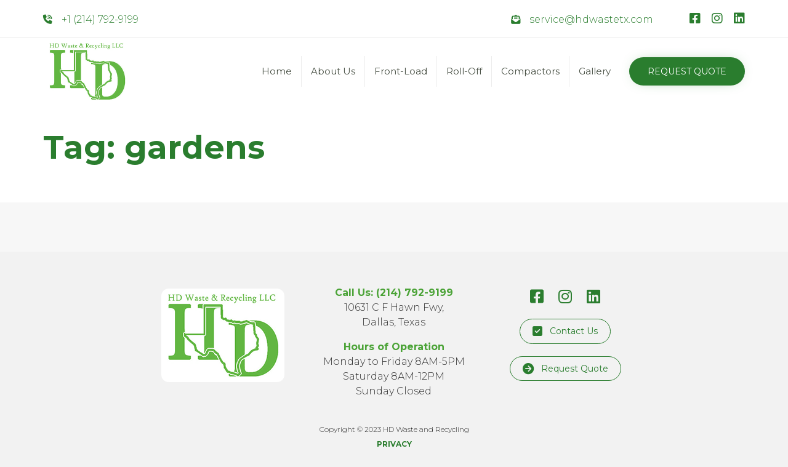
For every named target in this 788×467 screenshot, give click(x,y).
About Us (333, 71)
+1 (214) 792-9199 (100, 19)
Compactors (530, 71)
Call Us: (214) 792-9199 (394, 292)
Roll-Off (464, 71)
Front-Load (400, 71)
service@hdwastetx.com (591, 19)
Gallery (595, 71)
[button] (687, 71)
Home (277, 71)
